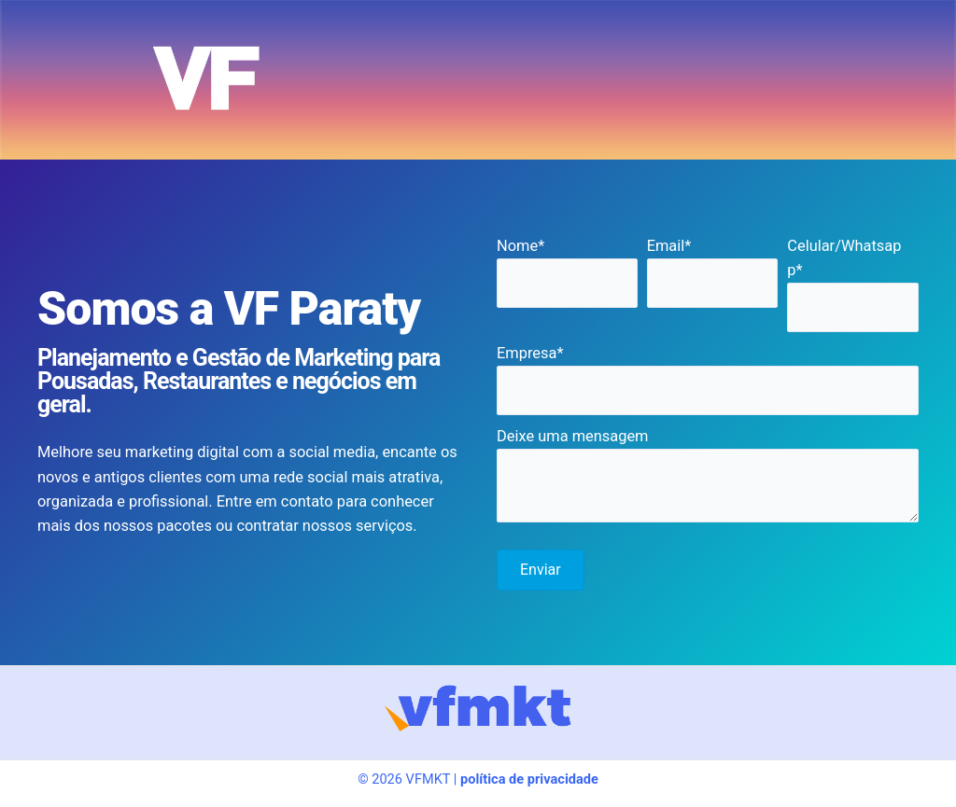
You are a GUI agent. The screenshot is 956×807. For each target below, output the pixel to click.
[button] (540, 570)
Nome (517, 246)
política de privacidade (529, 779)
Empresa (526, 353)
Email (666, 246)
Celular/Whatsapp (844, 258)
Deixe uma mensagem (572, 436)
